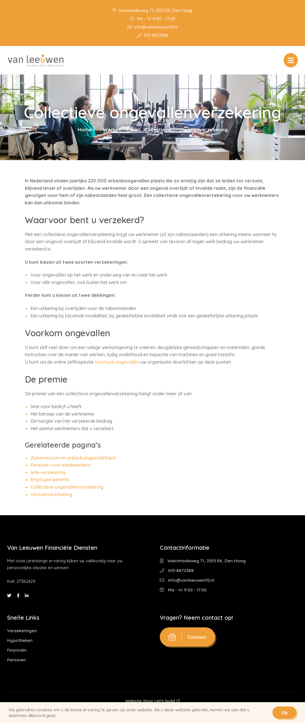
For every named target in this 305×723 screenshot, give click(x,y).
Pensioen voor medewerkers (60, 465)
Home (85, 129)
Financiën (17, 650)
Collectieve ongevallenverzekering (67, 487)
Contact (187, 637)
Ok (284, 713)
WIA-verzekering (48, 472)
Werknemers (118, 129)
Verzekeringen (22, 630)
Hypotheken (20, 640)
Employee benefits (50, 479)
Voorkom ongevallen (117, 362)
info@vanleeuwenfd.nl (152, 27)
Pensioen (16, 659)
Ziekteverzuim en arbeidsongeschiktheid (73, 458)
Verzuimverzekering (51, 494)
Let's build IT (167, 701)
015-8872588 (152, 35)
